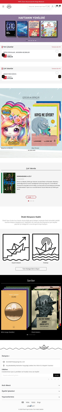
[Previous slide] (3, 55)
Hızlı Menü (31, 385)
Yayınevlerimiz (31, 397)
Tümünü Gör (56, 47)
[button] (27, 150)
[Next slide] (59, 55)
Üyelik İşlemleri (31, 391)
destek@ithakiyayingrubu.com (15, 362)
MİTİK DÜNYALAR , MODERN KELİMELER (16, 52)
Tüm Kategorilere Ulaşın (31, 269)
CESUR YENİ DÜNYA (9, 74)
